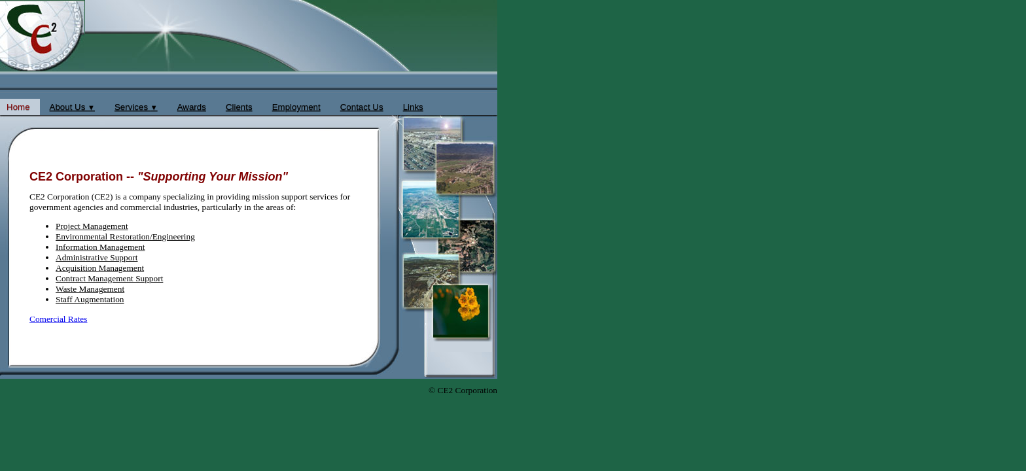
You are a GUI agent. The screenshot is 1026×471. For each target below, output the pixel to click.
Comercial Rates (58, 319)
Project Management (92, 226)
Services (136, 107)
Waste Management (90, 289)
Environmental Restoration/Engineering (125, 236)
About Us (72, 107)
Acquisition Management (100, 268)
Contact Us (361, 107)
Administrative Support (97, 257)
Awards (191, 107)
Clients (239, 107)
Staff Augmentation (90, 299)
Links (413, 107)
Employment (296, 107)
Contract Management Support (109, 278)
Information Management (100, 247)
